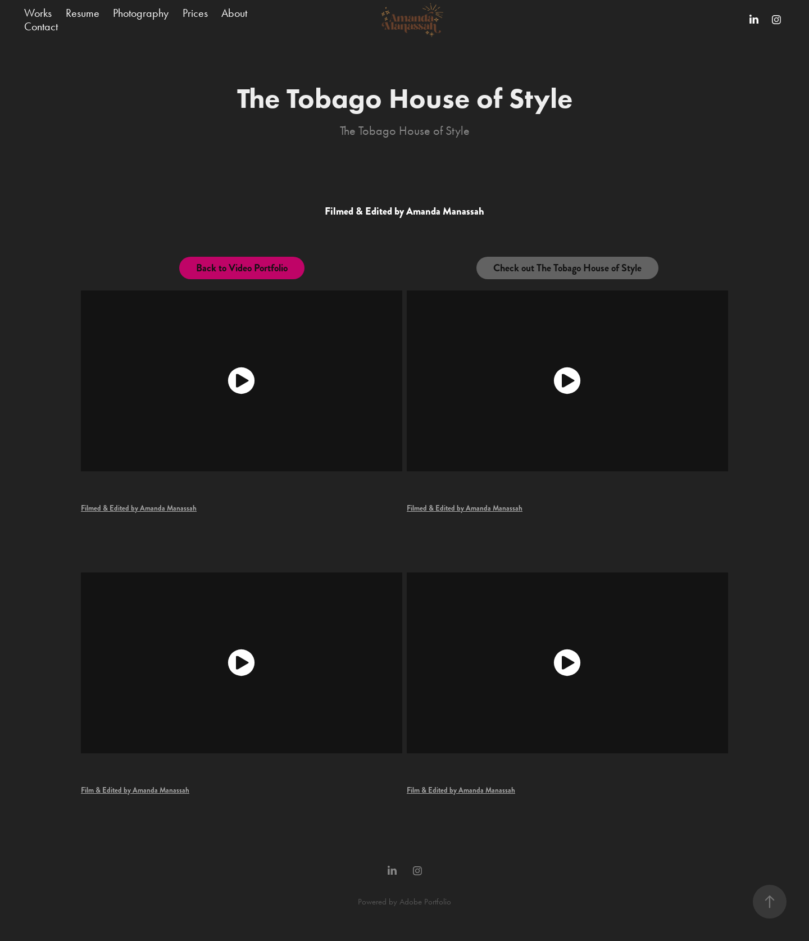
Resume (82, 13)
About (234, 13)
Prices (195, 13)
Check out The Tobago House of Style (567, 268)
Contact (41, 26)
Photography (141, 13)
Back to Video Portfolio (242, 268)
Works (38, 13)
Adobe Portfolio (425, 902)
